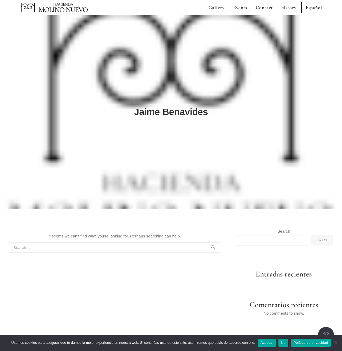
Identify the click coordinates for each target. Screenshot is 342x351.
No (283, 343)
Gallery (216, 7)
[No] (335, 342)
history (288, 7)
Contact (264, 7)
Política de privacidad (311, 343)
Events (240, 7)
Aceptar (267, 343)
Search (283, 212)
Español (314, 7)
